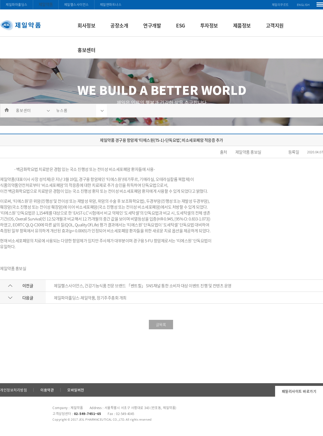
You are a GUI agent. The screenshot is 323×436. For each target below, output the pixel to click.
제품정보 (242, 25)
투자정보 (209, 25)
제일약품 (45, 4)
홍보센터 (86, 50)
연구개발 (152, 25)
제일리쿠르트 (280, 4)
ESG (180, 25)
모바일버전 (75, 389)
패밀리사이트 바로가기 (299, 391)
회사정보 (86, 25)
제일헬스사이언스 (76, 4)
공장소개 (119, 25)
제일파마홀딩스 (16, 4)
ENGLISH (303, 4)
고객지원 (275, 25)
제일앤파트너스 (111, 4)
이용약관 (47, 389)
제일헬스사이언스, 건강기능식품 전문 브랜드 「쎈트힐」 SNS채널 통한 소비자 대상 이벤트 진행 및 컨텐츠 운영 (142, 286)
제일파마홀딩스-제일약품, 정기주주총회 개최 (90, 298)
